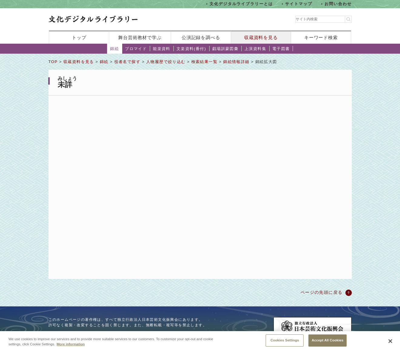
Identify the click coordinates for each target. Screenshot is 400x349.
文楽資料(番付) (191, 48)
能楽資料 (161, 48)
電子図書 (281, 48)
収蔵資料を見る (261, 37)
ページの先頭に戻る (322, 292)
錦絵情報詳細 (236, 61)
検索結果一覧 (204, 61)
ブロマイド (136, 48)
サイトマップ (298, 4)
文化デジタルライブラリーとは (241, 4)
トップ (79, 37)
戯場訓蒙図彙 (225, 48)
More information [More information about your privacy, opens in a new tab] (71, 345)
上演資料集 (255, 48)
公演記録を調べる (201, 37)
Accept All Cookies (328, 342)
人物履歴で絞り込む (166, 61)
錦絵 (114, 48)
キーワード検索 (321, 37)
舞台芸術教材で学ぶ (140, 37)
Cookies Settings (285, 342)
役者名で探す (127, 61)
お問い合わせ (338, 4)
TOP (53, 61)
